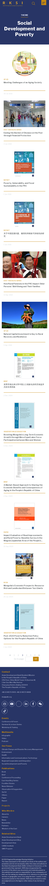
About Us (5, 814)
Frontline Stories (8, 783)
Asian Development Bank (11, 837)
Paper (4, 798)
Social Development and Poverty (14, 764)
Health (4, 755)
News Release (7, 786)
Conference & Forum (10, 721)
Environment (7, 752)
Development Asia (9, 843)
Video (4, 738)
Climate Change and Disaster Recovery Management (22, 749)
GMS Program (7, 849)
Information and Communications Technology (19, 758)
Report (4, 801)
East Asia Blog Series (10, 780)
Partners (5, 826)
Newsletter (6, 823)
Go (36, 659)
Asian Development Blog (11, 840)
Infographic (6, 735)
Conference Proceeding (11, 777)
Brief (3, 775)
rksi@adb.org (7, 697)
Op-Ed (4, 792)
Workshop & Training (10, 727)
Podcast (5, 741)
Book (4, 772)
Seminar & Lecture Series (12, 724)
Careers (5, 817)
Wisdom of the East (9, 829)
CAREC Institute (8, 846)
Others (4, 795)
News (4, 820)
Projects (6, 806)
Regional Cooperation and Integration (16, 761)
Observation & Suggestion (12, 789)
